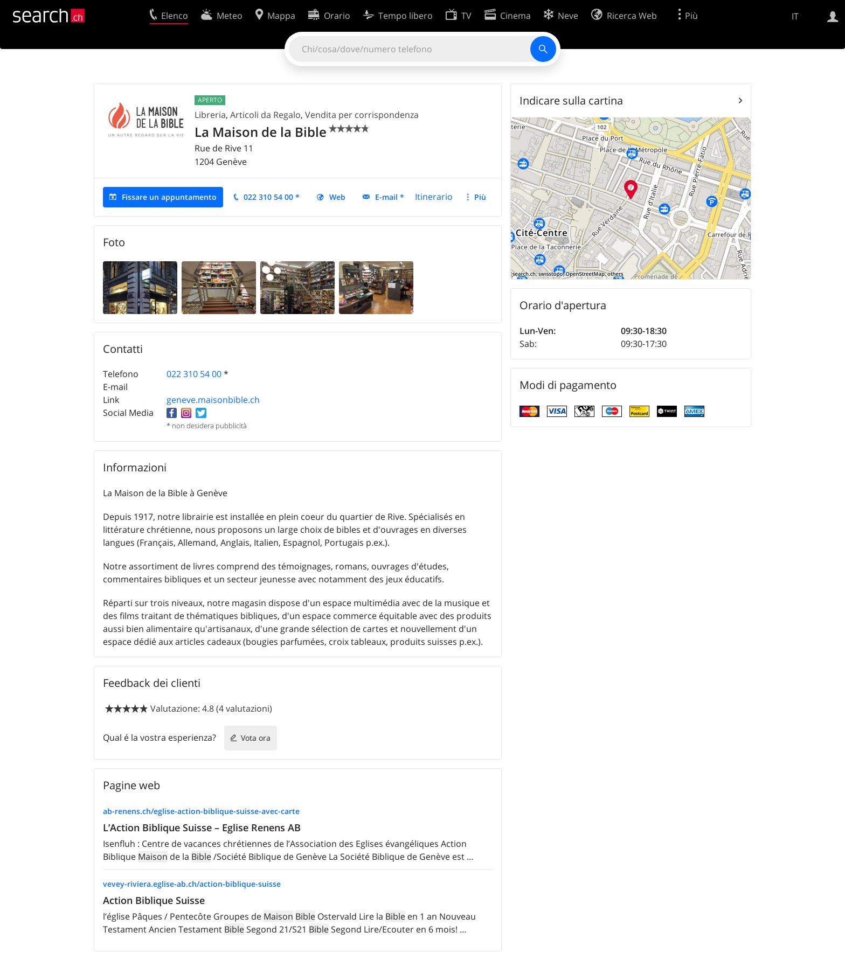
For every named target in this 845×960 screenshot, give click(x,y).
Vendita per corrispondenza (362, 115)
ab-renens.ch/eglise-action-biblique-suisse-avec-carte (201, 811)
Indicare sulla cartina (571, 100)
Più (480, 197)
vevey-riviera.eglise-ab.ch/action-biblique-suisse (192, 884)
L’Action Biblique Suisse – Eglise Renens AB (202, 827)
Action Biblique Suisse (154, 900)
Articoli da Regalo (265, 115)
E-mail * (389, 197)
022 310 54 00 (194, 374)
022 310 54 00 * (272, 197)
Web (337, 197)
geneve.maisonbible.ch (213, 400)
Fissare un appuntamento (169, 197)
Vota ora (256, 738)
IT (795, 16)
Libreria (210, 115)
